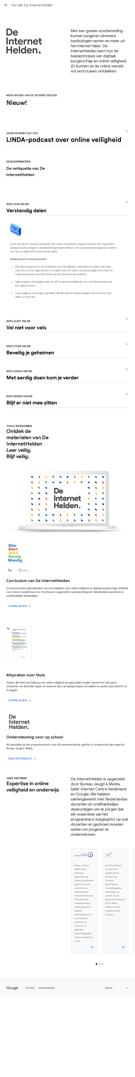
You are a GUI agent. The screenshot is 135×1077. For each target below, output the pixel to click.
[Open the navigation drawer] (5, 5)
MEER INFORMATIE (22, 834)
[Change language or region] (117, 1064)
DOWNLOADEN (19, 681)
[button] (67, 211)
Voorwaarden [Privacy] (46, 1063)
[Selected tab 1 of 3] (96, 1039)
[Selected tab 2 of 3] (99, 1039)
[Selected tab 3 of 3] (102, 1039)
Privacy (30, 1063)
